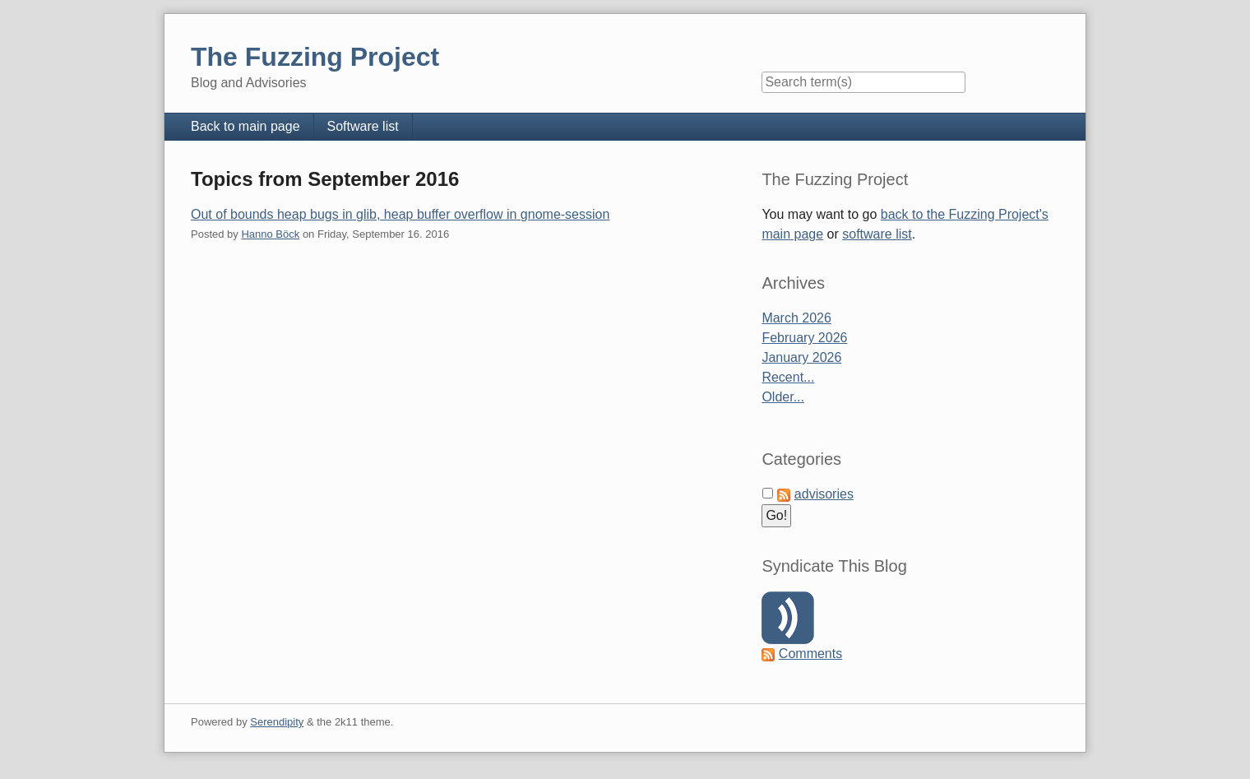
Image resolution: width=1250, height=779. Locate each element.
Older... (783, 397)
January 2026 (801, 357)
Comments (810, 654)
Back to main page (245, 126)
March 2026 (796, 318)
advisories (824, 494)
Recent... (788, 377)
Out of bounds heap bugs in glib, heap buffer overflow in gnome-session (400, 214)
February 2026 (804, 338)
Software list (363, 126)
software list (876, 234)
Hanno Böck (270, 234)
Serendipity (276, 722)
